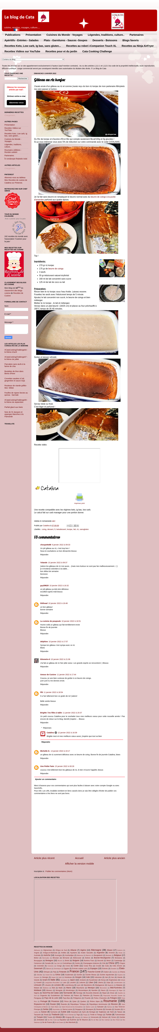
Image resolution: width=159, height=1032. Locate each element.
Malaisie (119, 985)
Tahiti (112, 1012)
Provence (55, 1001)
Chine (111, 963)
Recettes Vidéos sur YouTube (22, 51)
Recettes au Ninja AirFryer (138, 45)
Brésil (67, 960)
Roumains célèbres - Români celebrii (12, 151)
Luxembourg (69, 985)
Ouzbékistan (55, 995)
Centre (77, 963)
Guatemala (69, 975)
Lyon (79, 985)
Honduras (68, 977)
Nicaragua (112, 990)
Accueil (79, 858)
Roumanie (110, 1001)
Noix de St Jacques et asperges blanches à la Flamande (13, 414)
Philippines (77, 998)
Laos (64, 982)
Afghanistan (47, 950)
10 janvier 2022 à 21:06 (60, 659)
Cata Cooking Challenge (97, 51)
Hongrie (78, 977)
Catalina (50, 733)
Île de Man (95, 1020)
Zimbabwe (40, 1020)
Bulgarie (76, 960)
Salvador (100, 1007)
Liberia (100, 982)
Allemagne (96, 950)
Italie (53, 979)
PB (41, 692)
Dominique (57, 968)
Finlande (62, 972)
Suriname (53, 1012)
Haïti (60, 977)
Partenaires (136, 34)
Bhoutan (56, 958)
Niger (121, 990)
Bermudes (45, 958)
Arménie (112, 953)
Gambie (114, 972)
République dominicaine (98, 1004)
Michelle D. (45, 751)
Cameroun (38, 963)
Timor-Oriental (68, 1014)
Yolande (43, 563)
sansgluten (84, 529)
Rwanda (64, 1004)
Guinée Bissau (90, 975)
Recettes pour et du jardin (61, 51)
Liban (91, 982)
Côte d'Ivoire (117, 966)
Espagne (94, 968)
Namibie (94, 990)
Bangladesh (98, 955)
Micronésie (103, 988)
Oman (112, 993)
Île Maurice (84, 1020)
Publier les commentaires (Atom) (59, 871)
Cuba (107, 966)
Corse (68, 966)
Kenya (103, 980)
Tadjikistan (102, 1012)
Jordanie (83, 980)
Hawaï (53, 977)
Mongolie (59, 990)
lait (74, 529)
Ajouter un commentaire (45, 779)
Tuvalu (49, 1017)
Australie (37, 955)
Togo (78, 1015)
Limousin (37, 985)
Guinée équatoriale (107, 975)
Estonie (105, 968)
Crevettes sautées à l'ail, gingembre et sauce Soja (14, 379)
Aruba (120, 953)
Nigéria (36, 993)
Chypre (122, 963)
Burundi (100, 960)
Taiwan (119, 1012)
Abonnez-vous (16, 102)
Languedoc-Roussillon (52, 982)
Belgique (117, 955)
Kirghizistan (113, 980)
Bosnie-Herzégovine (102, 958)
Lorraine (57, 985)
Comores (51, 966)
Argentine (101, 953)
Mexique (91, 988)
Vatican (85, 1017)
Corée (76, 966)
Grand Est (48, 974)
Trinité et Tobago (96, 1015)
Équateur (63, 1020)
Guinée (79, 975)
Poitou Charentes (100, 998)
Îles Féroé (116, 1020)
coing (44, 529)
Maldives (46, 988)
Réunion (114, 1004)
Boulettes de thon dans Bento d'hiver (13, 372)
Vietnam (105, 1017)
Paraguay (37, 998)
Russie (53, 1004)
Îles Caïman (106, 1020)
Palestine (86, 995)
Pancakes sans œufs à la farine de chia (14, 365)
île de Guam (59, 1022)
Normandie (67, 993)
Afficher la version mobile (79, 863)
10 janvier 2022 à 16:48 (58, 603)
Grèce (57, 975)
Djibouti (48, 968)
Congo (59, 966)
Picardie (88, 998)
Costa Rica (88, 966)
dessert (50, 529)
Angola (36, 953)
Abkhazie (37, 950)
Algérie (83, 950)
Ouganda (43, 995)
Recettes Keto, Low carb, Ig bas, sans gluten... (32, 45)
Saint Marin (55, 1007)
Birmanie (66, 958)
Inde (88, 977)
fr (54, 529)
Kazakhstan (93, 980)
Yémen (113, 1017)
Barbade (108, 955)
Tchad (46, 1015)
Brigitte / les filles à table (51, 713)
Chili (103, 963)
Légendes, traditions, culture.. (106, 34)
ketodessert (61, 529)
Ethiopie (47, 972)
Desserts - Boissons (105, 40)
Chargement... (10, 115)
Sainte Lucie (90, 1007)
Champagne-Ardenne (91, 963)
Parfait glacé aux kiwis (13, 407)
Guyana (120, 974)
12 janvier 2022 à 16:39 (67, 733)
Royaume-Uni (39, 1004)
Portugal (43, 1001)
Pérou (66, 1001)
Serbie (45, 1009)
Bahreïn (88, 955)
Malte (61, 988)
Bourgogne (38, 960)
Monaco (49, 990)
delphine (44, 642)
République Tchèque (78, 1004)
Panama (96, 995)
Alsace (109, 950)
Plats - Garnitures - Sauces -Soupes (65, 40)
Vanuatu (77, 1017)
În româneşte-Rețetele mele (15, 159)
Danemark (38, 968)
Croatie (98, 966)
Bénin (109, 960)
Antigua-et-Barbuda (50, 953)
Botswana (118, 958)
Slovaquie (89, 1009)
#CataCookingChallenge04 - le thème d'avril (16, 351)
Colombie (40, 966)
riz (78, 529)
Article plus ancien (114, 858)
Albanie (73, 950)
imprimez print (79, 503)
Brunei (60, 960)
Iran (112, 977)
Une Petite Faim (47, 766)
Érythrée (73, 1020)
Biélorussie (77, 958)
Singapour (79, 1009)
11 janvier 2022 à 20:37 (72, 713)
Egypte (66, 968)
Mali (53, 988)
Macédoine (88, 985)
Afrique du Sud (61, 950)
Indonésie (98, 977)
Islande (36, 980)
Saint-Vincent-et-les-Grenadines (72, 1007)
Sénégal (92, 1012)
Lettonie (82, 982)
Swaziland (75, 1012)
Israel (45, 980)
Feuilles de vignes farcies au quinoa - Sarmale (16, 394)
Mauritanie (80, 988)
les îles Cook (52, 1020)
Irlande (119, 977)
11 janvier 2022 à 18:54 (53, 692)
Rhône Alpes (95, 1001)
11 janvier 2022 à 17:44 (66, 675)
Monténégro (70, 990)
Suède (63, 1012)
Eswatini (113, 968)
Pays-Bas (66, 998)
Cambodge (118, 960)
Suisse (44, 1012)
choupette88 (45, 545)
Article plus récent (44, 858)
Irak (106, 977)
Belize (36, 958)
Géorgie (45, 977)
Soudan (117, 1009)
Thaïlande (55, 1015)
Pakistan (67, 995)
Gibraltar (39, 974)
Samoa (109, 1007)
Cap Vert (57, 963)
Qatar (74, 1001)
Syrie (84, 1012)
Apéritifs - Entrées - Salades (21, 40)
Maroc (68, 988)
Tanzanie (37, 1015)
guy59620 (44, 586)
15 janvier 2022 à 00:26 (64, 766)
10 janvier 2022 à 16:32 (59, 586)
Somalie (108, 1009)
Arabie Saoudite (87, 953)
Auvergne (58, 955)
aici (53, 521)
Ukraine (59, 1017)
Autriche (46, 955)
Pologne (113, 998)
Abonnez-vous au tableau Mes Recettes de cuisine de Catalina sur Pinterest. (15, 180)
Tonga (85, 1014)
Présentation (33, 34)
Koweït (39, 982)
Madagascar (99, 985)
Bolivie (87, 958)
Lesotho (73, 982)
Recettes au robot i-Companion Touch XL (91, 45)
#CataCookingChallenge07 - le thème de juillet (16, 358)
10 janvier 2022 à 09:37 (57, 563)
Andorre (120, 950)
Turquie (40, 1017)
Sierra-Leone (67, 1009)
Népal (104, 993)
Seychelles (56, 1009)
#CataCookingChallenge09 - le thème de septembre (16, 401)
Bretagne (49, 960)
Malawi (36, 988)
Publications (12, 34)
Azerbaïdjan (69, 955)
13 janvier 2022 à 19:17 (60, 751)
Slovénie (99, 1009)
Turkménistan (120, 1015)
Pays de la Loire (51, 998)
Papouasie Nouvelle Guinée (112, 995)
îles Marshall (70, 1022)
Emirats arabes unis (79, 968)
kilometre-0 (45, 659)
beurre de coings (55, 269)
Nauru (103, 990)
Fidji (54, 972)
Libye (108, 982)
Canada (48, 963)
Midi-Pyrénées (116, 988)
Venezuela (95, 1017)
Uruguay (68, 1017)
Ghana (122, 972)
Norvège (79, 993)
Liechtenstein (118, 982)
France (74, 971)
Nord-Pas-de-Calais (51, 993)
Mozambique (83, 990)
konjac (69, 529)
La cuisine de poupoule (50, 621)
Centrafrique (67, 963)
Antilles (63, 953)
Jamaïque (64, 980)
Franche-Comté (94, 972)
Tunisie (109, 1015)
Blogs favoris (130, 40)
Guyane (36, 977)
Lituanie (48, 985)
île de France (47, 1022)
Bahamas (80, 955)
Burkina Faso (89, 960)
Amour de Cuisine (48, 675)
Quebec (83, 1001)
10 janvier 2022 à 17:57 (58, 642)
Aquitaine (73, 953)
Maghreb (110, 985)
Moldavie (37, 990)
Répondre (44, 555)
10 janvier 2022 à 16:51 (71, 621)
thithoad (44, 603)
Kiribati (123, 980)
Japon (72, 980)
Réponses (47, 728)
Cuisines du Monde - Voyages (64, 34)
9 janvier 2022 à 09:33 (61, 545)
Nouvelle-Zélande (92, 993)
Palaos (76, 995)
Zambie (122, 1017)
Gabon (106, 972)
